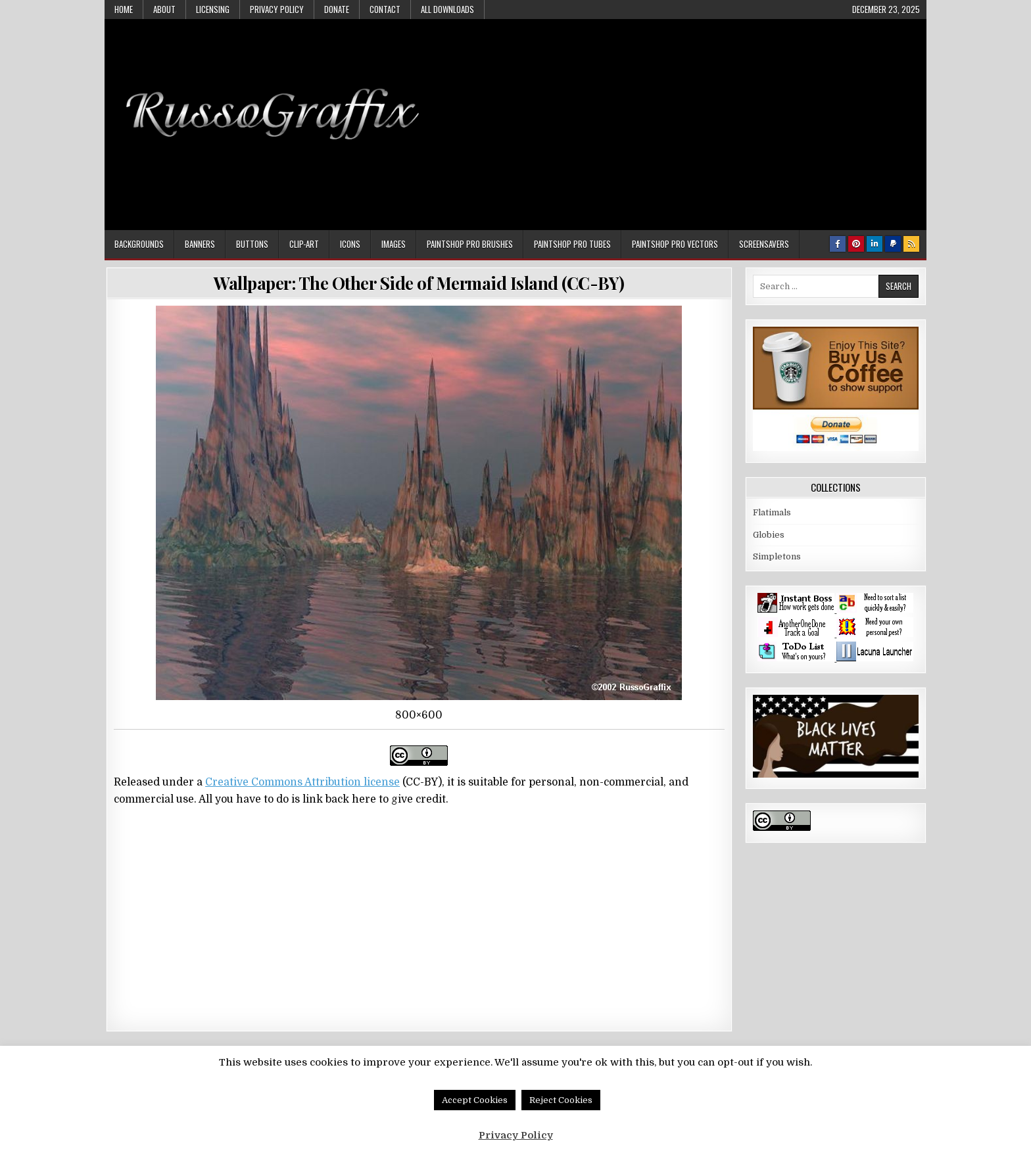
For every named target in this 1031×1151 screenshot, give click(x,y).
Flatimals (772, 512)
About (164, 9)
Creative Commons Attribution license (302, 782)
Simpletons (777, 556)
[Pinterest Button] (856, 244)
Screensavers (764, 243)
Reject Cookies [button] (560, 1100)
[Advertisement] (680, 118)
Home (123, 9)
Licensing (212, 9)
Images (393, 243)
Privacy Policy (277, 9)
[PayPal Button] (893, 244)
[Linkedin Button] (874, 244)
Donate (336, 9)
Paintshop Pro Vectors (675, 243)
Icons (350, 243)
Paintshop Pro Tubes (572, 243)
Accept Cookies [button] (475, 1100)
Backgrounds (139, 243)
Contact (385, 9)
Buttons (252, 243)
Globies (768, 535)
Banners (200, 243)
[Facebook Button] (838, 244)
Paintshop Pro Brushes (470, 243)
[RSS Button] (911, 244)
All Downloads (447, 9)
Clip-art (304, 243)
